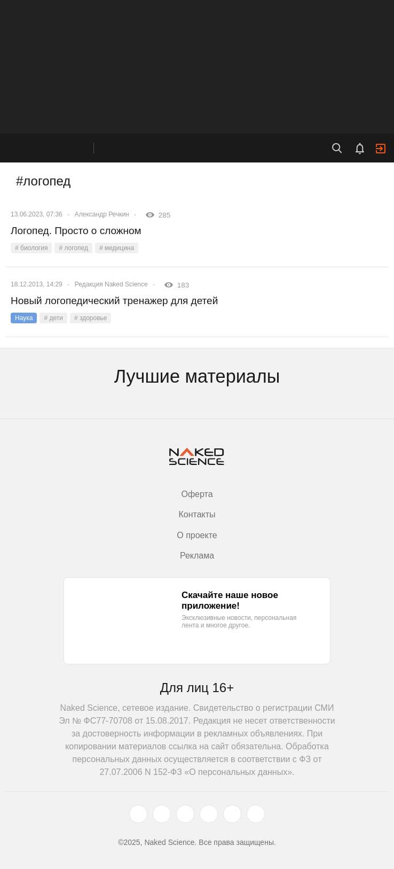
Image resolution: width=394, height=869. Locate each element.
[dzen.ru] (209, 814)
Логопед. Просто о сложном (76, 230)
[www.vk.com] (162, 814)
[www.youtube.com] (185, 814)
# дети (53, 318)
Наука (24, 318)
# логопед (73, 248)
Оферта (196, 494)
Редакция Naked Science (111, 284)
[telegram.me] (232, 814)
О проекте (197, 535)
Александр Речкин (102, 214)
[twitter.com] (138, 814)
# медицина (116, 248)
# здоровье (90, 318)
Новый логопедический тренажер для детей (114, 300)
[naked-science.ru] (256, 814)
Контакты (196, 514)
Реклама (197, 555)
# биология (31, 248)
